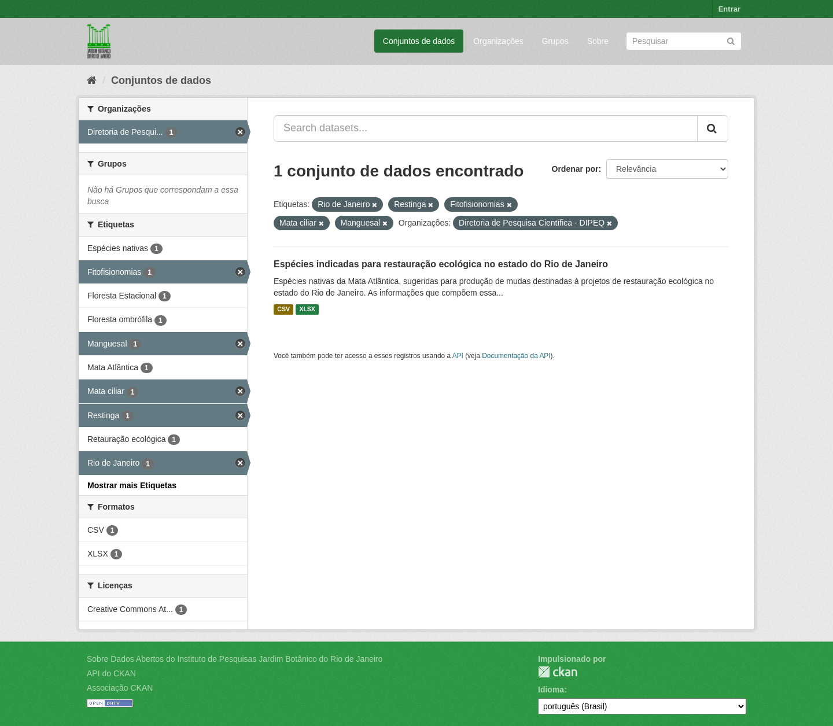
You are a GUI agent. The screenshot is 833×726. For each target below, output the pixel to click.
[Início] (92, 80)
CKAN (557, 672)
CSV (283, 309)
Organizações (498, 41)
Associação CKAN (120, 687)
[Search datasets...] (486, 128)
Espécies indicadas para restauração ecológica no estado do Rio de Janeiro (441, 264)
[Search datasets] (684, 41)
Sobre (598, 41)
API (457, 356)
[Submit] (731, 40)
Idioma (551, 689)
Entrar (729, 9)
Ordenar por (575, 169)
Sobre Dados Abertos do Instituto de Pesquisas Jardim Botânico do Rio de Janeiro (234, 659)
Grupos (555, 41)
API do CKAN (111, 673)
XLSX (307, 309)
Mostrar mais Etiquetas (131, 485)
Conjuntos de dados (419, 41)
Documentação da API (516, 356)
